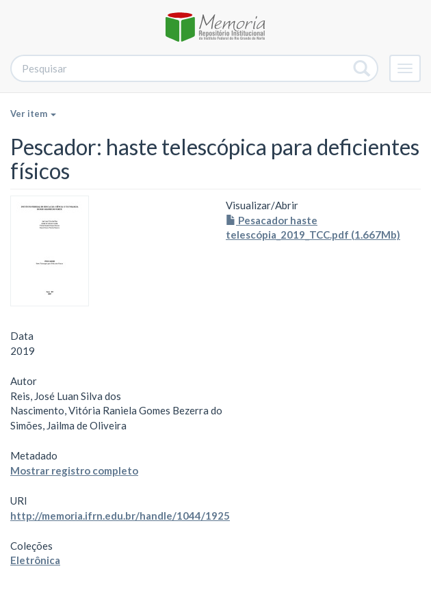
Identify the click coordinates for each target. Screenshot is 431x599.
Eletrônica (35, 560)
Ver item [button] (33, 113)
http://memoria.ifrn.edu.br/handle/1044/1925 (120, 515)
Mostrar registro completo (74, 470)
